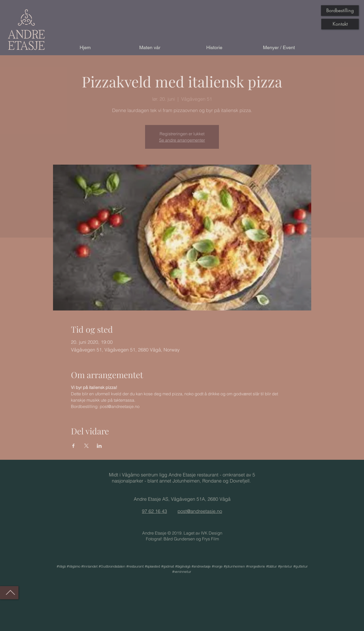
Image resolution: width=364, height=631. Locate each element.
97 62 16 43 (154, 511)
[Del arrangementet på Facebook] (73, 446)
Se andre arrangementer (182, 140)
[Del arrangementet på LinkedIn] (99, 446)
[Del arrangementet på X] (86, 446)
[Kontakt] (340, 24)
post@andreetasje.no (200, 511)
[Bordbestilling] (340, 10)
